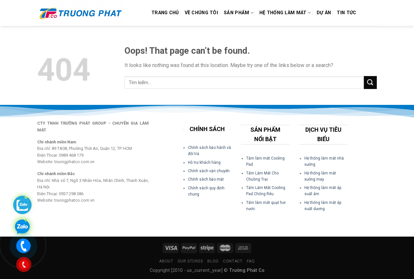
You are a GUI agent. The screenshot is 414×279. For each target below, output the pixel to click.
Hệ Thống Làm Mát (285, 13)
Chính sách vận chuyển (209, 171)
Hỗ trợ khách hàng (204, 162)
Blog (212, 261)
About (166, 261)
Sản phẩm (239, 13)
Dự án (324, 13)
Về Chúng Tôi (201, 13)
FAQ (251, 261)
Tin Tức (346, 13)
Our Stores (190, 261)
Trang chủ (165, 13)
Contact (232, 261)
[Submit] (370, 82)
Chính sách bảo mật (206, 179)
